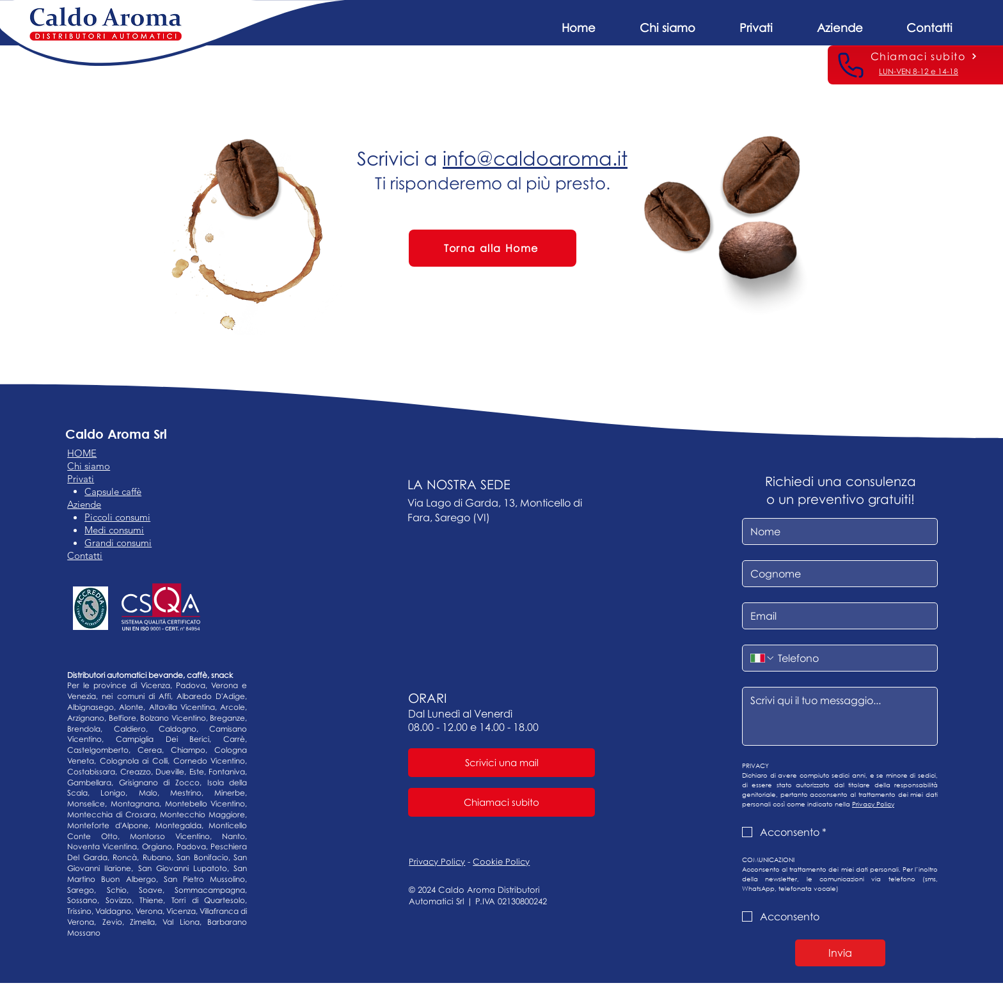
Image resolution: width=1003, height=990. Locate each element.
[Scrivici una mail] (501, 762)
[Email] (836, 616)
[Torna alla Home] (492, 248)
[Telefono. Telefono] (852, 658)
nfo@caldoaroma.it (537, 157)
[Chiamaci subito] (923, 56)
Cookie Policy (501, 861)
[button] (839, 21)
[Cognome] (836, 573)
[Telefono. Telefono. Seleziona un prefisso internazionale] (762, 658)
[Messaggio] (840, 716)
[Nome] (836, 531)
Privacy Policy (437, 861)
